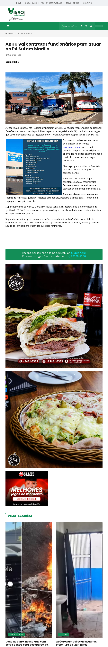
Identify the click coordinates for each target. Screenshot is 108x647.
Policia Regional (16, 634)
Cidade (20, 33)
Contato (87, 3)
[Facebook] (81, 26)
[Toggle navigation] (7, 26)
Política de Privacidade (51, 3)
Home (18, 3)
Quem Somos (31, 3)
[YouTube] (91, 26)
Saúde (29, 33)
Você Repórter (69, 26)
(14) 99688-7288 (76, 256)
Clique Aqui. (78, 253)
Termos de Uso (72, 3)
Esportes (64, 634)
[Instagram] (86, 26)
